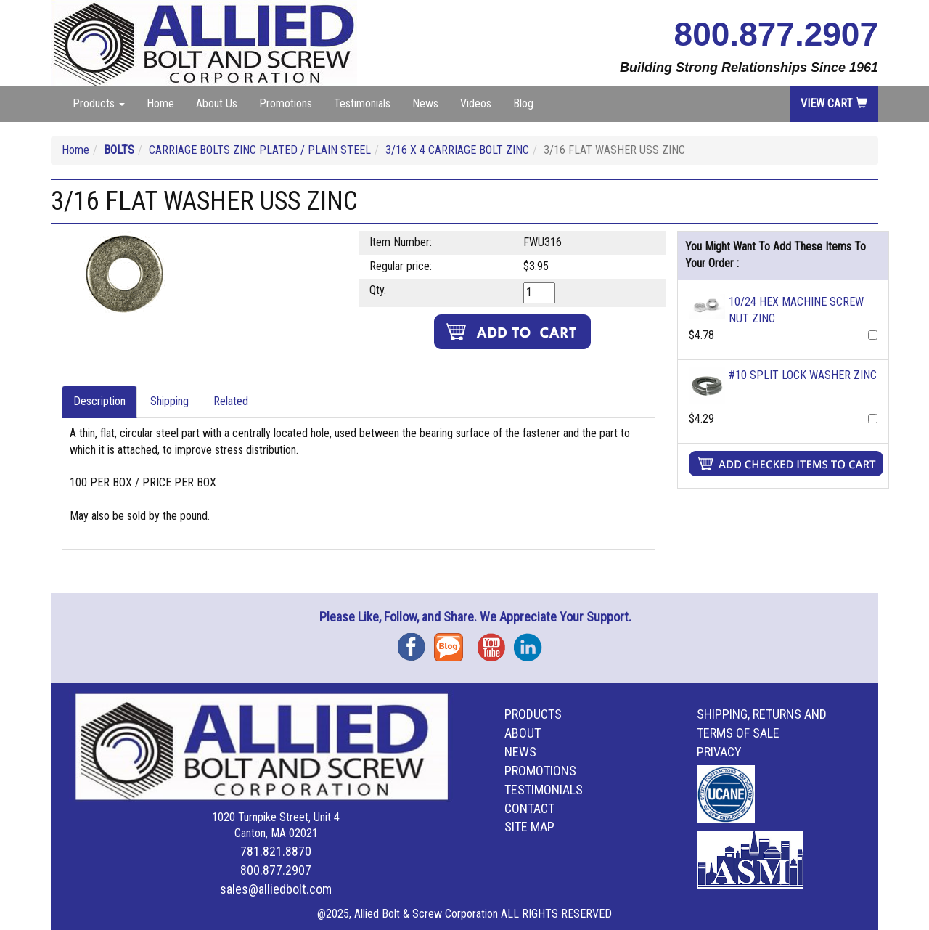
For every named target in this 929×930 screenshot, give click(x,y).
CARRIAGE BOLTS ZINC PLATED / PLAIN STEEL (260, 150)
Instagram (532, 642)
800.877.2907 (776, 34)
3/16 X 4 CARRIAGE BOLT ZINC (457, 150)
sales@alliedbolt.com (276, 889)
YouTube (495, 642)
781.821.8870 (275, 851)
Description (99, 401)
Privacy (719, 751)
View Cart (834, 103)
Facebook (415, 642)
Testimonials (362, 103)
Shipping (169, 401)
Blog (523, 103)
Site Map (529, 826)
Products (533, 714)
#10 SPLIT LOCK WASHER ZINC (803, 375)
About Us (216, 103)
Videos (475, 103)
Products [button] (99, 103)
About (522, 733)
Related (230, 401)
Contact (529, 808)
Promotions (285, 103)
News (425, 103)
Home (160, 103)
